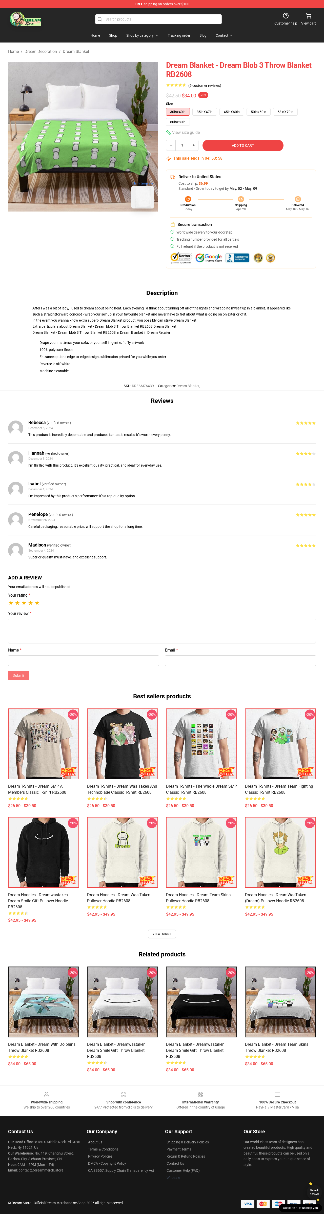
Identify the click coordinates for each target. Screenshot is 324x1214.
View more (162, 934)
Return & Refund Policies (186, 1156)
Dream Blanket (76, 51)
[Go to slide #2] (96, 224)
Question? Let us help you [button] (300, 1208)
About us (95, 1142)
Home (13, 51)
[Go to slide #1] (70, 224)
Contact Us (175, 1163)
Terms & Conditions (103, 1149)
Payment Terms (179, 1149)
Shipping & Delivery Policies (188, 1142)
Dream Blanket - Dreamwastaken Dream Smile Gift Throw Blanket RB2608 (116, 1050)
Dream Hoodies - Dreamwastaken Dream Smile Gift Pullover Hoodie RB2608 (38, 900)
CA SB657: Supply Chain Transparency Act (121, 1170)
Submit (18, 676)
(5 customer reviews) (204, 85)
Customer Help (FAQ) (183, 1170)
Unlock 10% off (314, 1192)
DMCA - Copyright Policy (107, 1163)
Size (169, 104)
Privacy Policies (100, 1156)
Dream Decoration (41, 51)
